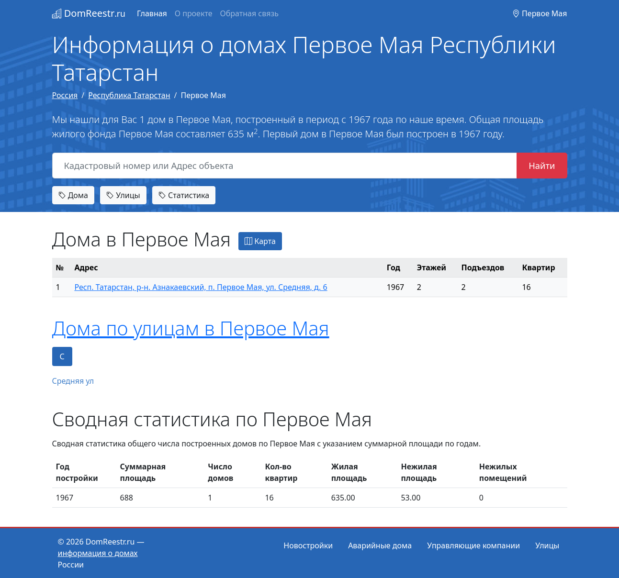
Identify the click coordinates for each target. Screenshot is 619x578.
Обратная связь (249, 13)
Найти (542, 165)
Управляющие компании (473, 545)
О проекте (194, 13)
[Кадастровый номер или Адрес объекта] (285, 165)
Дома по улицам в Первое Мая (190, 328)
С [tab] (62, 356)
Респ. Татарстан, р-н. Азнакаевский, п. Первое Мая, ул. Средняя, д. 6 (200, 287)
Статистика (183, 195)
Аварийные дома (380, 545)
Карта (260, 241)
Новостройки (308, 545)
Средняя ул (73, 381)
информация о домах (98, 553)
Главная (152, 13)
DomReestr (88, 13)
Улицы (123, 195)
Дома (73, 195)
